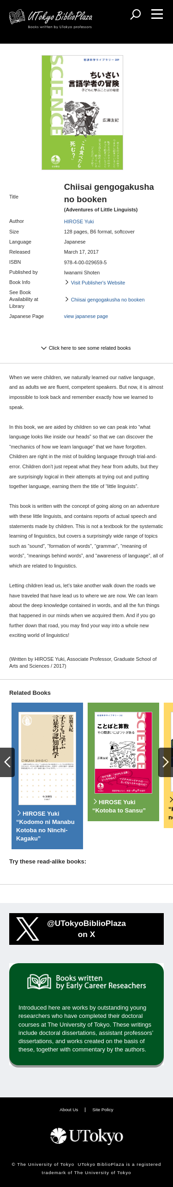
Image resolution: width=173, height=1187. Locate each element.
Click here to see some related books (90, 348)
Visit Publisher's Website (98, 282)
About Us (69, 1109)
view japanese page (86, 316)
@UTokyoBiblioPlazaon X (86, 929)
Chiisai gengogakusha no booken (108, 299)
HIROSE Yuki (79, 221)
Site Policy (102, 1109)
